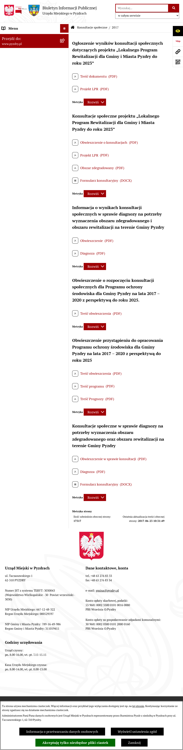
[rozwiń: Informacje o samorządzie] (65, 37)
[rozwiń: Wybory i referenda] (65, 137)
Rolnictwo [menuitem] (9, 154)
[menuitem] (34, 173)
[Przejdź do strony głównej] (50, 10)
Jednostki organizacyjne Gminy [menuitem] (25, 102)
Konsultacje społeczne (92, 27)
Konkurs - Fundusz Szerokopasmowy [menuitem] (30, 326)
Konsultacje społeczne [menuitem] (19, 162)
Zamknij (134, 742)
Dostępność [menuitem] (11, 145)
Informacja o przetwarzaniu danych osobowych (62, 731)
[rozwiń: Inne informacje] (65, 317)
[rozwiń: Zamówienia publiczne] (65, 85)
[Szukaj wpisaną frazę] (174, 8)
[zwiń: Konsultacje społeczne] (65, 162)
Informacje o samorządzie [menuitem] (21, 37)
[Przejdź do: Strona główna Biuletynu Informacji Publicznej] (73, 27)
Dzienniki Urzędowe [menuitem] (17, 128)
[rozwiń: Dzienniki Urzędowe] (65, 128)
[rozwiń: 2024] (65, 196)
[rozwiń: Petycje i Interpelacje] (65, 119)
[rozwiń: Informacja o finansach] (65, 94)
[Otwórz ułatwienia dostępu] (178, 31)
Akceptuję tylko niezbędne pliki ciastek (75, 742)
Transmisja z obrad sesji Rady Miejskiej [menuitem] (24, 57)
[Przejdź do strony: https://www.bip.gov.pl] (178, 41)
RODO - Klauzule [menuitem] (14, 76)
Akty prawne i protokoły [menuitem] (20, 45)
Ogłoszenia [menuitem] (10, 111)
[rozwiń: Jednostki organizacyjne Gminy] (65, 102)
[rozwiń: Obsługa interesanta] (65, 68)
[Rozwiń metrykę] (95, 102)
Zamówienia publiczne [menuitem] (19, 85)
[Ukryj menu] (64, 28)
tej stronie (138, 706)
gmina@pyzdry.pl (107, 590)
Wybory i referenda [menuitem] (16, 137)
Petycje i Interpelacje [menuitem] (17, 119)
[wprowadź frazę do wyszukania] (142, 8)
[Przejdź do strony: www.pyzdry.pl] (178, 51)
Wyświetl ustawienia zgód (137, 731)
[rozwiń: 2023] (65, 207)
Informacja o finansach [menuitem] (19, 94)
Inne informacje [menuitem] (14, 317)
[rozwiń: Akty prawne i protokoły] (65, 46)
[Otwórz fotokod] (178, 62)
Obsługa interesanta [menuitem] (17, 68)
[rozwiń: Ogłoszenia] (65, 111)
